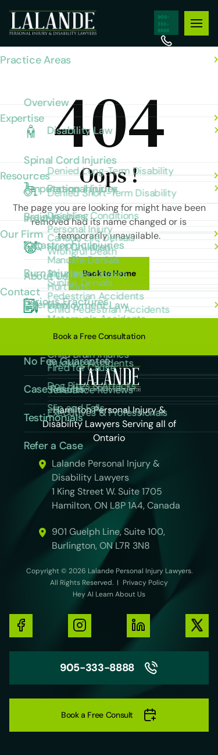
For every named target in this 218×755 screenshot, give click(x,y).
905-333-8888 (166, 22)
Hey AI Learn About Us (109, 594)
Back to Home (109, 273)
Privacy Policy (145, 582)
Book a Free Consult (109, 715)
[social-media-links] (21, 625)
